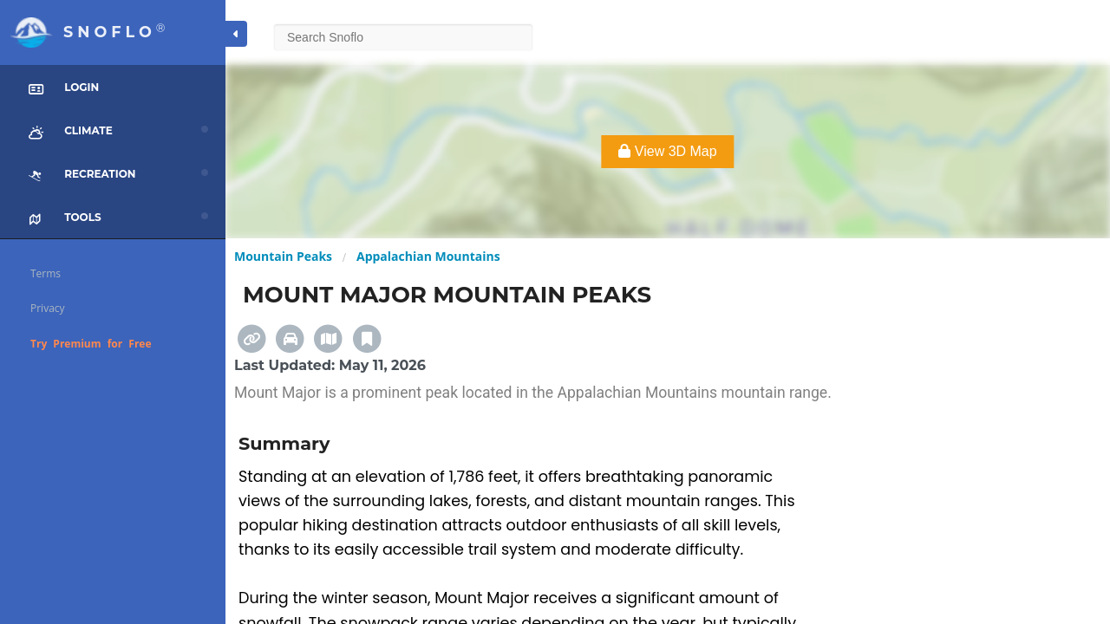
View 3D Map (667, 151)
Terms (45, 273)
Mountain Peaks (283, 256)
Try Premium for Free (91, 343)
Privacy (47, 308)
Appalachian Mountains (428, 256)
